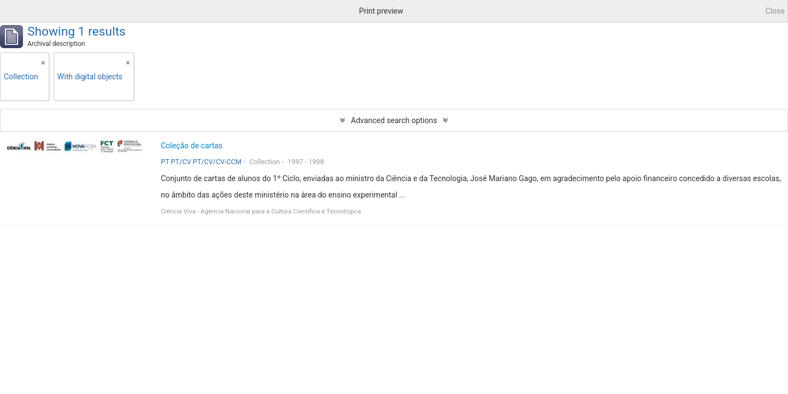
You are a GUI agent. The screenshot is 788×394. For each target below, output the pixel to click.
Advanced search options (394, 120)
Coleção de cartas (192, 145)
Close (775, 11)
